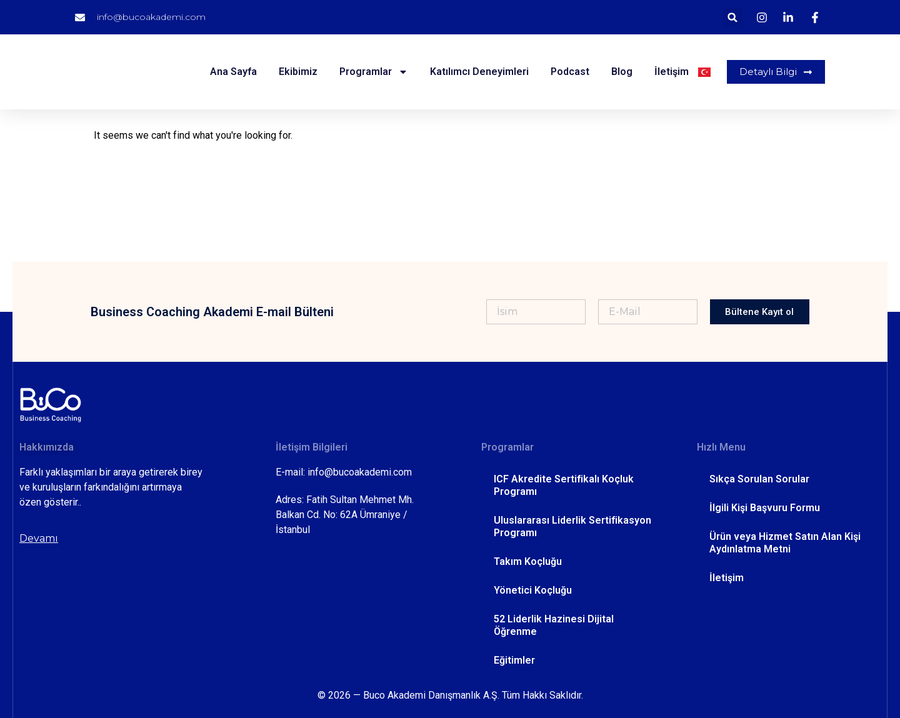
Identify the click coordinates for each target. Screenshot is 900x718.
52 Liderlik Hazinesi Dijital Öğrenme (554, 625)
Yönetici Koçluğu (533, 590)
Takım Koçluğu (528, 561)
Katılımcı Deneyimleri (477, 71)
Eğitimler (514, 660)
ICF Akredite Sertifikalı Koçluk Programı (564, 485)
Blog (620, 71)
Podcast (568, 71)
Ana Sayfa (231, 71)
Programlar (372, 72)
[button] (732, 17)
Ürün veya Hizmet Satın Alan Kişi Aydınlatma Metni (785, 543)
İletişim (669, 71)
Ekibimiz (296, 71)
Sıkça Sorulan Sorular (759, 479)
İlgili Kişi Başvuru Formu (764, 508)
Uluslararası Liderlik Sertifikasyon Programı (572, 526)
